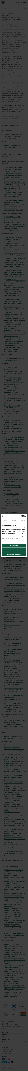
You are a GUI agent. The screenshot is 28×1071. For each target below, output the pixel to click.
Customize (14, 550)
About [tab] (23, 520)
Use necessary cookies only (13, 554)
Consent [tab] (5, 520)
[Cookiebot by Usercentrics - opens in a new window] (20, 516)
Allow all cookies (14, 545)
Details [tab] (14, 520)
